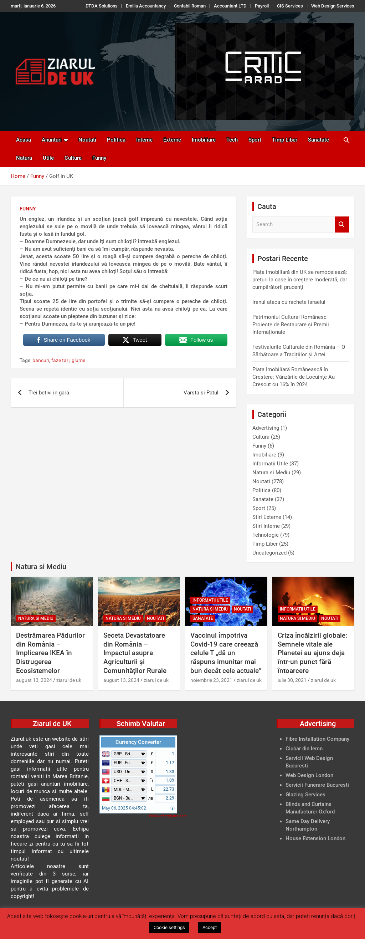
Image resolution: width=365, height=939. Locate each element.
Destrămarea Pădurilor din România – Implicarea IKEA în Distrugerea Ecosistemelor (50, 653)
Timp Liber (284, 140)
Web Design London (309, 775)
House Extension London (315, 838)
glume (78, 360)
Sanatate (318, 140)
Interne (144, 140)
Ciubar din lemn (304, 748)
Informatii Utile (270, 463)
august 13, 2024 (34, 680)
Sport (254, 140)
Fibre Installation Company (317, 739)
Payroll (262, 6)
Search (342, 224)
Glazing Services (305, 794)
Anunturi (52, 140)
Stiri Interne (266, 526)
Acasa (23, 140)
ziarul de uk (68, 680)
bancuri (40, 360)
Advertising (265, 428)
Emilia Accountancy (146, 6)
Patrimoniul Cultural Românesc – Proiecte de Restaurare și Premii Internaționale (291, 324)
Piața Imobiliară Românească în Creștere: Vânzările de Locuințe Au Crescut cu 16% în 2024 (293, 377)
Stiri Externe (266, 517)
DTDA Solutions (102, 6)
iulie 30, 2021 (292, 680)
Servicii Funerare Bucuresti (317, 785)
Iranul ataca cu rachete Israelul (288, 302)
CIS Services (290, 6)
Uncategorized (269, 553)
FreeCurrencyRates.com (168, 816)
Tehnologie (265, 535)
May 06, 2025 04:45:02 (124, 808)
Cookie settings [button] (169, 927)
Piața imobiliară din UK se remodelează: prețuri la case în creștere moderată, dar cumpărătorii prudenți (299, 279)
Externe (172, 140)
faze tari (60, 360)
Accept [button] (209, 927)
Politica (116, 140)
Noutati (87, 140)
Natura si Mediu (271, 472)
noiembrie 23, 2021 (211, 680)
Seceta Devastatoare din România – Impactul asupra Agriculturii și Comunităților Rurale (134, 653)
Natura (24, 158)
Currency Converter (138, 742)
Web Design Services (332, 6)
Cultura (73, 158)
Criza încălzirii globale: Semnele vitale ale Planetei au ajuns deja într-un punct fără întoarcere (312, 653)
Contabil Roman (190, 6)
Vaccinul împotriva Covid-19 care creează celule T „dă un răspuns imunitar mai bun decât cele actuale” (225, 653)
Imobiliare (204, 140)
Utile (48, 158)
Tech (232, 140)
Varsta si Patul (201, 392)
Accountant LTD (230, 6)
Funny (99, 158)
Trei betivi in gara (49, 392)
